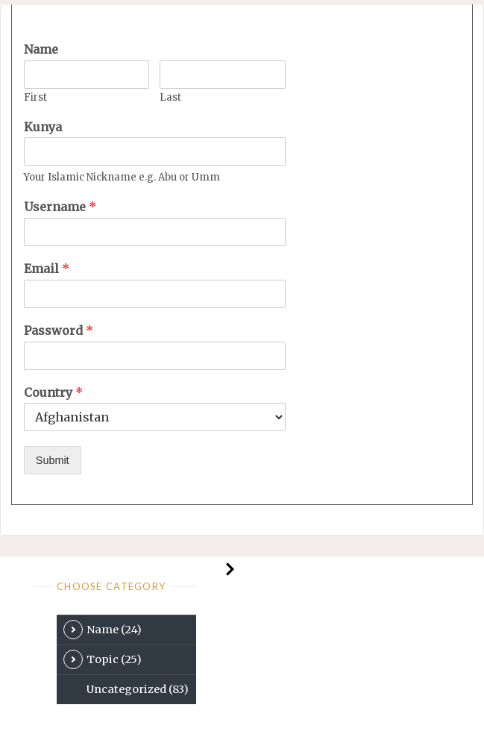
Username (60, 206)
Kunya (43, 126)
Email (46, 268)
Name (41, 49)
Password (58, 330)
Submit (52, 460)
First (35, 98)
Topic (102, 659)
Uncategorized (138, 689)
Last (170, 98)
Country (53, 392)
